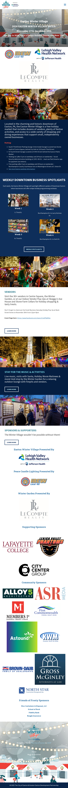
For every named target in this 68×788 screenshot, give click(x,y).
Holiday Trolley (34, 760)
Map (34, 757)
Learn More (11, 331)
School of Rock (34, 709)
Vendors (34, 765)
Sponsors (34, 768)
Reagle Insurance (34, 716)
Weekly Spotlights (34, 249)
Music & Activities (34, 754)
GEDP (49, 743)
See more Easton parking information (22, 169)
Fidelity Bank (34, 712)
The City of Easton (38, 743)
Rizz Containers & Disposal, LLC (34, 706)
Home (34, 752)
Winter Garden (34, 763)
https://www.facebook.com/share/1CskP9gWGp (33, 318)
